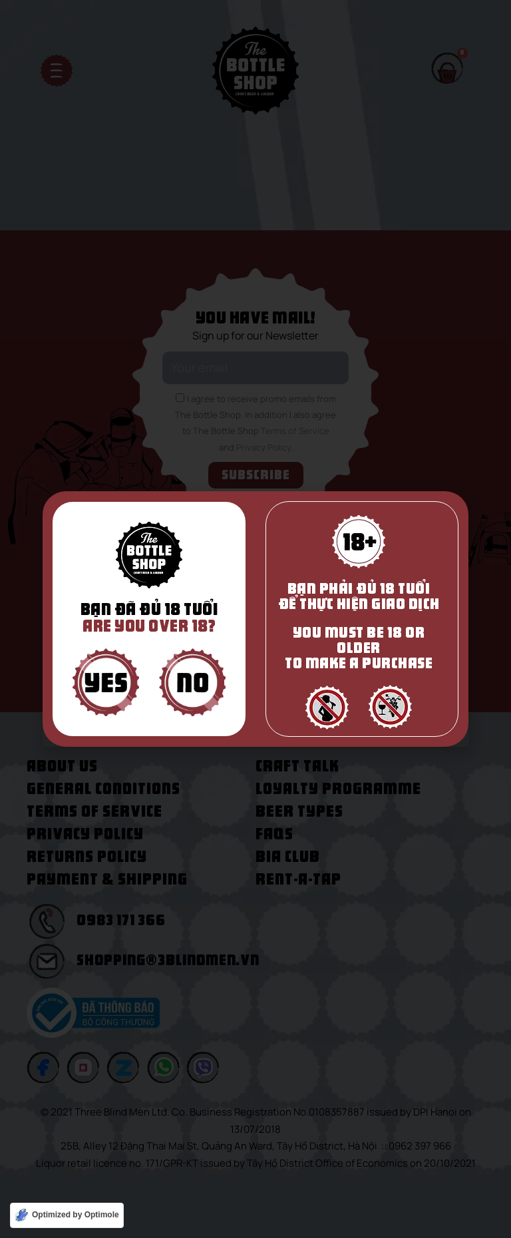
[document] (255, 619)
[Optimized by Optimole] (67, 1215)
